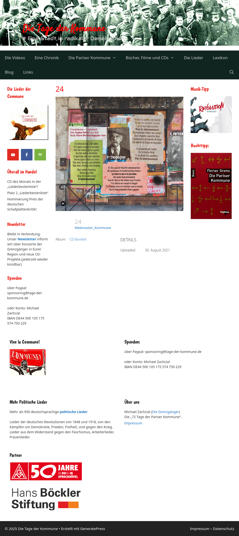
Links (28, 72)
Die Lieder (193, 57)
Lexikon (220, 57)
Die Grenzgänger (165, 411)
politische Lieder (73, 411)
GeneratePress (92, 528)
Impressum (133, 423)
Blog (9, 72)
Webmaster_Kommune (93, 227)
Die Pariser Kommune (94, 58)
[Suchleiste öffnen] (231, 72)
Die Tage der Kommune (63, 29)
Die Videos (15, 57)
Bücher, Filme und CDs (152, 58)
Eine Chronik (47, 57)
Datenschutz (223, 528)
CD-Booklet (78, 239)
